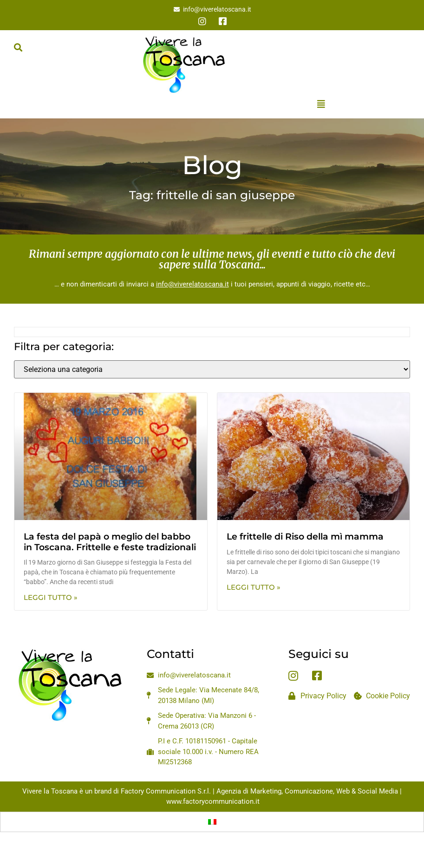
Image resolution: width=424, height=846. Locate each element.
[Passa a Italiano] (212, 821)
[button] (18, 47)
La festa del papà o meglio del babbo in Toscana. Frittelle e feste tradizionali (110, 542)
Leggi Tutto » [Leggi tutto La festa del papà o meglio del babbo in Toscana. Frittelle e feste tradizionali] (51, 597)
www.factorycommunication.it (213, 801)
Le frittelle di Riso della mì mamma (305, 536)
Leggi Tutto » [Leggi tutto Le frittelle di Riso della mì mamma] (253, 587)
